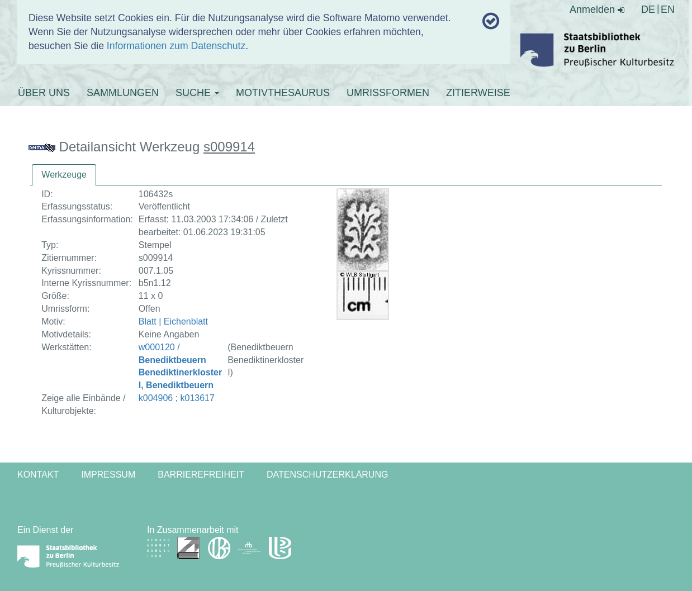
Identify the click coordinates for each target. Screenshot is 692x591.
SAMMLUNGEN (123, 92)
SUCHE (197, 92)
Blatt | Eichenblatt (173, 321)
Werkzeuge (64, 174)
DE (648, 9)
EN (668, 9)
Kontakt (38, 474)
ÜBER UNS (44, 92)
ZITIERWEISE (478, 92)
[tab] (64, 175)
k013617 (198, 398)
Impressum (108, 474)
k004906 (156, 398)
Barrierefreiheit (201, 474)
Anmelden (597, 9)
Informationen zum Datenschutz (176, 45)
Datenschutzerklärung (327, 474)
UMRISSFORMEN (388, 92)
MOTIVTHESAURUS (283, 92)
